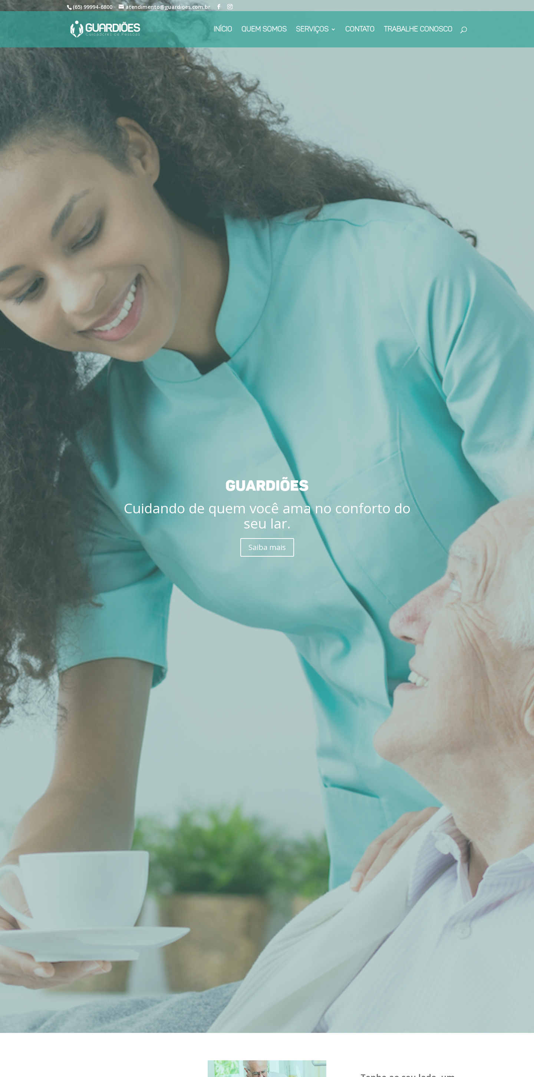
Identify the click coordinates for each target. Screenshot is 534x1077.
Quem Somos (264, 30)
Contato (360, 30)
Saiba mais (267, 547)
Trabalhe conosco (418, 30)
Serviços (312, 30)
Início (223, 30)
